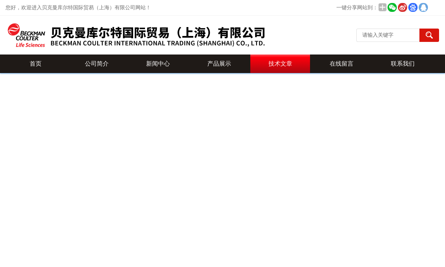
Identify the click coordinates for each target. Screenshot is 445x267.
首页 (36, 63)
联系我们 (403, 63)
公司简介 (97, 63)
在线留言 (341, 63)
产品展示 (219, 63)
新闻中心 (158, 63)
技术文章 (280, 63)
